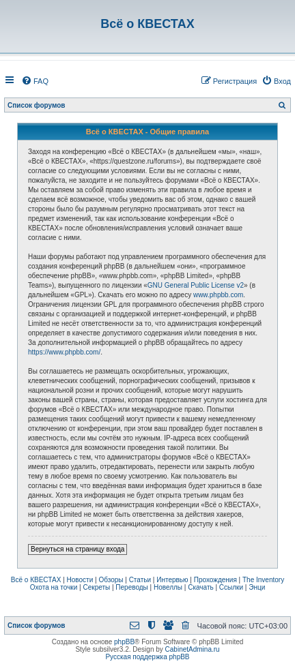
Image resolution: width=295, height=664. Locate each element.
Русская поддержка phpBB (147, 657)
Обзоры (110, 580)
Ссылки (231, 587)
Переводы (131, 587)
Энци (257, 587)
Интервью (172, 580)
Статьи (140, 580)
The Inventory (263, 580)
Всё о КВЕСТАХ (36, 580)
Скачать (201, 587)
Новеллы (168, 587)
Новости (80, 580)
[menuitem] (34, 81)
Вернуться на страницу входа (77, 549)
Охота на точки (54, 587)
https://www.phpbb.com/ (64, 352)
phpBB (124, 642)
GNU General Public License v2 (196, 285)
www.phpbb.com (218, 295)
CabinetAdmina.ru (192, 649)
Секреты (96, 587)
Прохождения (215, 580)
